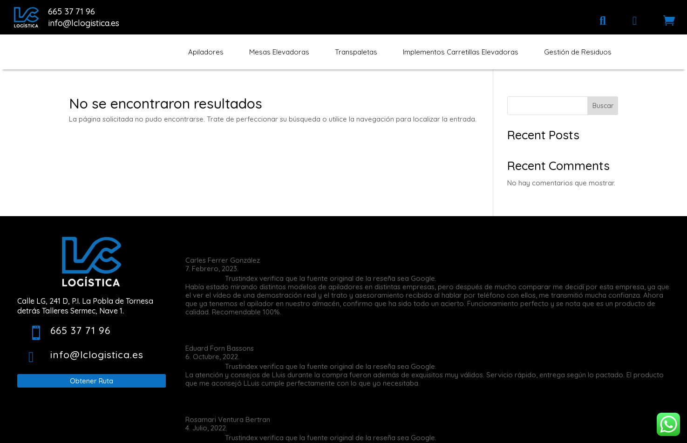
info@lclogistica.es (83, 23)
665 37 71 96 (71, 11)
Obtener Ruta (91, 380)
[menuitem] (602, 20)
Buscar (602, 106)
